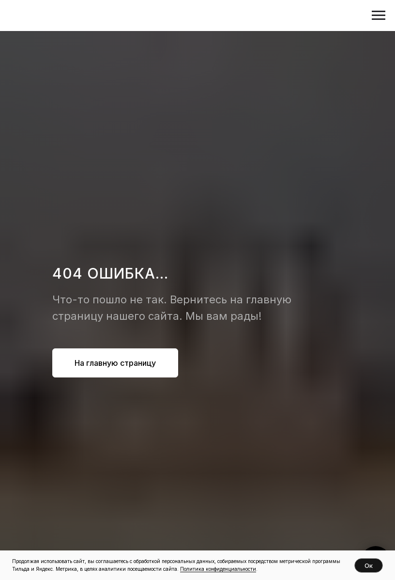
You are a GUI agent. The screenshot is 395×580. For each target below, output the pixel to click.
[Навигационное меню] (378, 15)
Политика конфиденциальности (218, 569)
